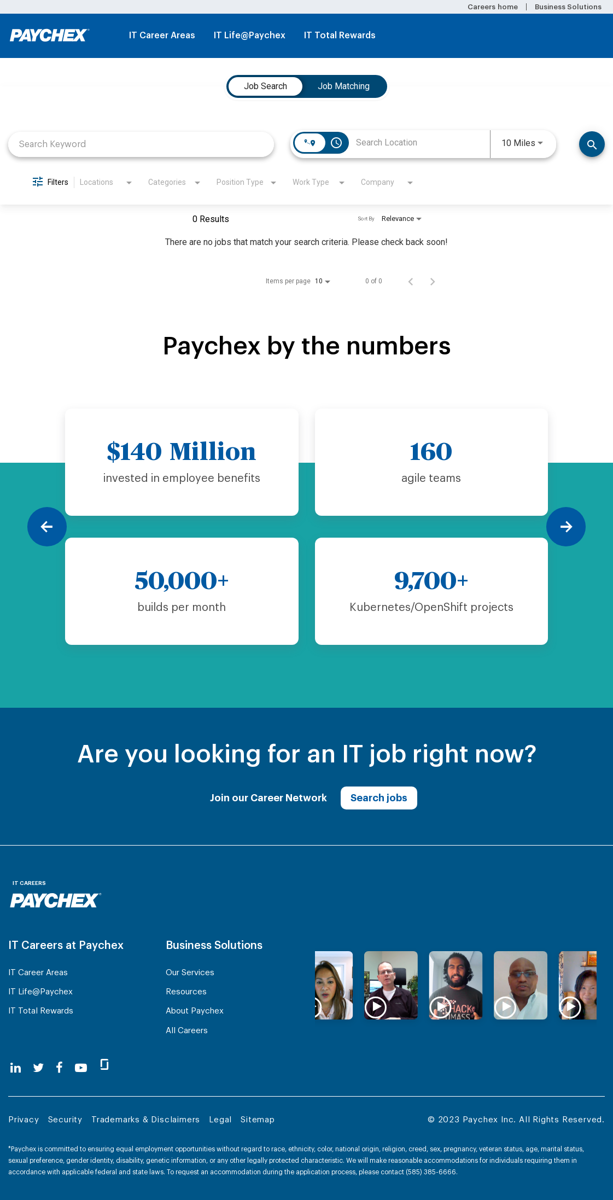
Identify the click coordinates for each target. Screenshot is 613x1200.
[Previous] (47, 527)
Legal (220, 1120)
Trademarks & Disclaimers (145, 1120)
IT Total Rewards (340, 35)
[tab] (265, 86)
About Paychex (195, 1011)
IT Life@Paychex (249, 35)
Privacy (23, 1120)
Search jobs (379, 798)
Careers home (492, 6)
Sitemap (258, 1120)
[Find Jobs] (592, 144)
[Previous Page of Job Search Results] (411, 281)
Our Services (190, 973)
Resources (186, 992)
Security (65, 1120)
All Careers (187, 1031)
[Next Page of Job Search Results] (432, 281)
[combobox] (141, 144)
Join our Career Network (268, 798)
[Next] (566, 527)
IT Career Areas (162, 35)
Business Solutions (568, 6)
